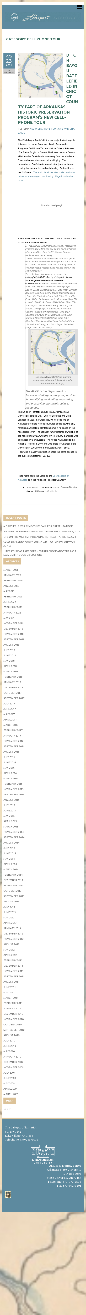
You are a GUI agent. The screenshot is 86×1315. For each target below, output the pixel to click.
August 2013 (11, 901)
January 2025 (12, 575)
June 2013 (9, 912)
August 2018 (11, 644)
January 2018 (12, 682)
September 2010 (13, 1029)
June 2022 (9, 601)
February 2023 (13, 596)
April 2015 (10, 821)
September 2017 (13, 698)
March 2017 (10, 724)
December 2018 (13, 628)
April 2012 (10, 954)
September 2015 (13, 794)
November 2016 (13, 740)
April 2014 (10, 864)
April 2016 (10, 773)
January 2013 (12, 928)
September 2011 (13, 976)
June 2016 (9, 762)
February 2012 (13, 960)
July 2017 (9, 703)
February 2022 (13, 607)
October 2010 (12, 1024)
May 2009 (9, 1083)
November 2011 (13, 971)
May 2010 (9, 1051)
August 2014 (11, 842)
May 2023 (9, 591)
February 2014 (13, 874)
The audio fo (39, 172)
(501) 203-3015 (40, 277)
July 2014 (9, 847)
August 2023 (11, 585)
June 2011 (9, 987)
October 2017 (12, 692)
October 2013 (12, 890)
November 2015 (13, 789)
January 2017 (12, 735)
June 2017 (9, 708)
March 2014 (10, 869)
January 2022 (12, 612)
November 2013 (13, 885)
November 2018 (13, 633)
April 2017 (10, 719)
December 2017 (13, 687)
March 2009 (10, 1094)
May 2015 (9, 815)
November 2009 (13, 1067)
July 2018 (9, 650)
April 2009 (10, 1088)
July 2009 (9, 1072)
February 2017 (13, 730)
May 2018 (9, 660)
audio (33, 129)
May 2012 (9, 949)
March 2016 (10, 778)
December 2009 (13, 1061)
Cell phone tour (47, 129)
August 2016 (11, 751)
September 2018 (13, 639)
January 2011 (12, 1008)
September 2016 (13, 746)
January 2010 (12, 1056)
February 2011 (13, 1003)
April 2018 (10, 666)
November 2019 (13, 623)
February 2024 (13, 580)
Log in (7, 1108)
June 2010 (9, 1045)
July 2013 (9, 906)
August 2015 (11, 799)
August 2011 (11, 981)
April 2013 (10, 922)
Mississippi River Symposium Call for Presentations (38, 526)
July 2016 (9, 757)
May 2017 (9, 714)
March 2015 (10, 826)
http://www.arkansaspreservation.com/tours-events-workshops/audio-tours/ (48, 280)
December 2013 (13, 880)
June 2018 (9, 655)
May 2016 (9, 767)
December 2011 (13, 965)
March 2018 (10, 671)
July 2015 (9, 805)
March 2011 (10, 997)
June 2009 (9, 1078)
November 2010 (13, 1019)
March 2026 (10, 569)
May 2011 (9, 992)
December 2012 (13, 933)
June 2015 (9, 810)
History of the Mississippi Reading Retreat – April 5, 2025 (41, 531)
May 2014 (9, 858)
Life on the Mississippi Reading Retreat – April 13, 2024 (39, 536)
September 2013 (13, 896)
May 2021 (9, 617)
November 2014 (13, 831)
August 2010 (11, 1035)
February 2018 (13, 676)
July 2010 (9, 1040)
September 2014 (13, 837)
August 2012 (11, 944)
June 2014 (9, 853)
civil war (63, 129)
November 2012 (13, 938)
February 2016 (13, 783)
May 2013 (9, 917)
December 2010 (13, 1013)
